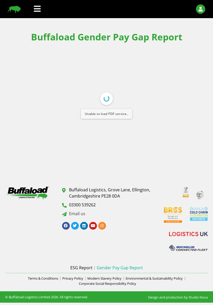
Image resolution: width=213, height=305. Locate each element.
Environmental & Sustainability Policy (154, 278)
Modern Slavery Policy (104, 278)
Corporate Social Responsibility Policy (107, 283)
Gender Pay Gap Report (120, 267)
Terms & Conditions (43, 278)
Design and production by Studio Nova (178, 297)
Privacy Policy (72, 278)
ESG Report (81, 267)
